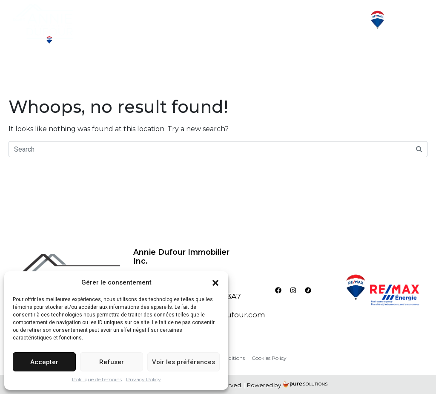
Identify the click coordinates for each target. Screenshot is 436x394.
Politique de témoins (97, 379)
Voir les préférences (183, 362)
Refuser (111, 362)
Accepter (44, 362)
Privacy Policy (143, 379)
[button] (215, 282)
